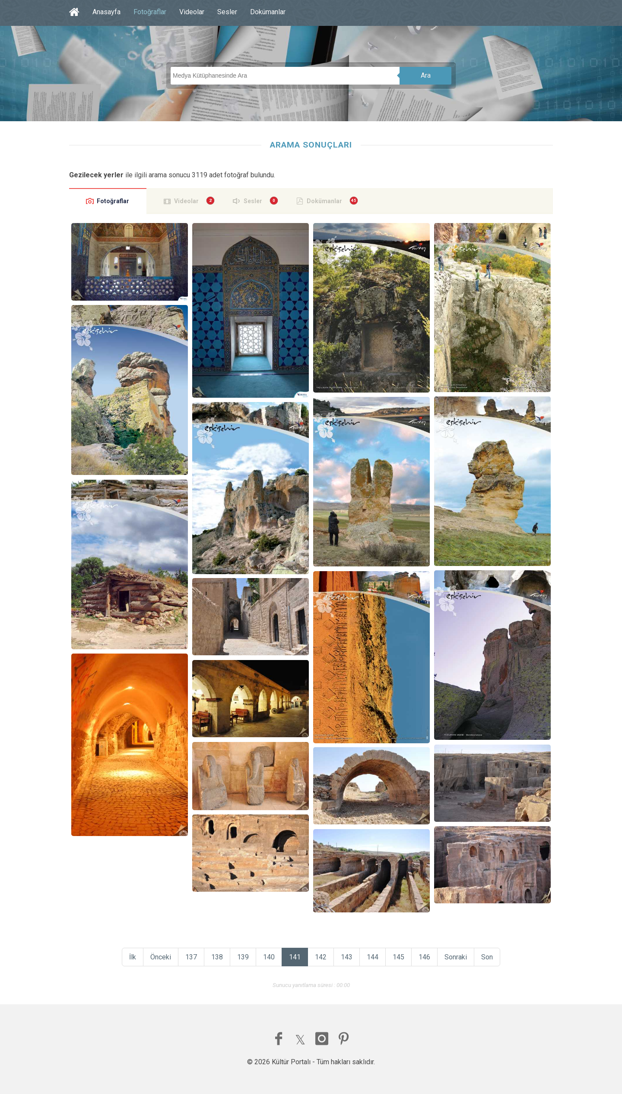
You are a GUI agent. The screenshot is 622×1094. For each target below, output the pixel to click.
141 (295, 957)
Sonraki (455, 957)
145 (398, 957)
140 (269, 957)
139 (243, 957)
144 (372, 957)
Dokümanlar (268, 12)
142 (321, 957)
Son (487, 957)
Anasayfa (106, 12)
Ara (426, 75)
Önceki (160, 957)
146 (424, 957)
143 (346, 957)
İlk (132, 957)
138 (217, 957)
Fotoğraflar (149, 12)
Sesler (227, 12)
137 (191, 957)
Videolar (191, 12)
